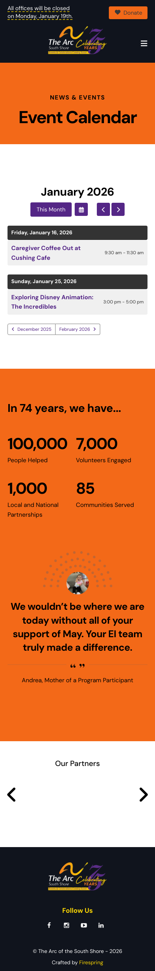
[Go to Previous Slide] (12, 776)
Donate (128, 13)
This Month (51, 191)
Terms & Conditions (97, 954)
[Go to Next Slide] (143, 776)
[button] (144, 44)
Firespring (91, 944)
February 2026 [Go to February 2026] (74, 311)
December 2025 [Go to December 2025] (35, 311)
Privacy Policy (51, 954)
